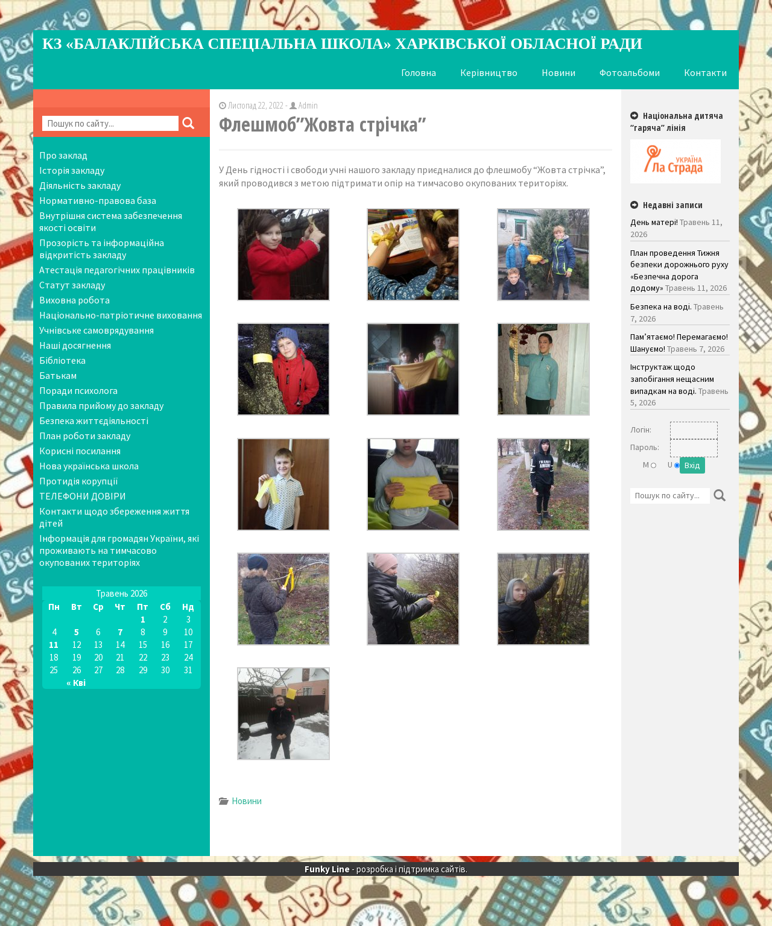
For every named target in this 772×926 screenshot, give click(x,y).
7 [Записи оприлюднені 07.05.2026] (120, 632)
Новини (558, 72)
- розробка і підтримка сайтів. (386, 883)
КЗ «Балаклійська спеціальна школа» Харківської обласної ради (342, 43)
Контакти (705, 72)
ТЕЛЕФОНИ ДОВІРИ (82, 496)
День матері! (654, 222)
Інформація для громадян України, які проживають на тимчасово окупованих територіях (119, 550)
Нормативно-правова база (97, 200)
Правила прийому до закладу (101, 405)
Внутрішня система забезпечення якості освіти (110, 221)
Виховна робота (74, 300)
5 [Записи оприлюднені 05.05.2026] (76, 632)
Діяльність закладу (80, 185)
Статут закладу (72, 285)
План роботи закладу (84, 436)
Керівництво (488, 72)
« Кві (76, 682)
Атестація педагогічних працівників (117, 270)
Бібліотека (62, 360)
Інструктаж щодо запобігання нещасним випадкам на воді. (672, 378)
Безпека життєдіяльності (93, 420)
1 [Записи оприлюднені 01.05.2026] (143, 619)
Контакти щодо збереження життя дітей (114, 517)
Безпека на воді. (661, 306)
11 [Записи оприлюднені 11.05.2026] (54, 644)
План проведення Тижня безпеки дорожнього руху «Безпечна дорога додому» (679, 270)
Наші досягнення (75, 345)
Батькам (58, 375)
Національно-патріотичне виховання (120, 315)
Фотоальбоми (630, 72)
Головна (418, 72)
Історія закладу (71, 170)
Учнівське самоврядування (96, 330)
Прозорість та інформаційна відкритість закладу (101, 248)
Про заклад (63, 155)
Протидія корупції (78, 481)
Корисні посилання (80, 451)
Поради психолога (78, 390)
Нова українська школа (89, 466)
